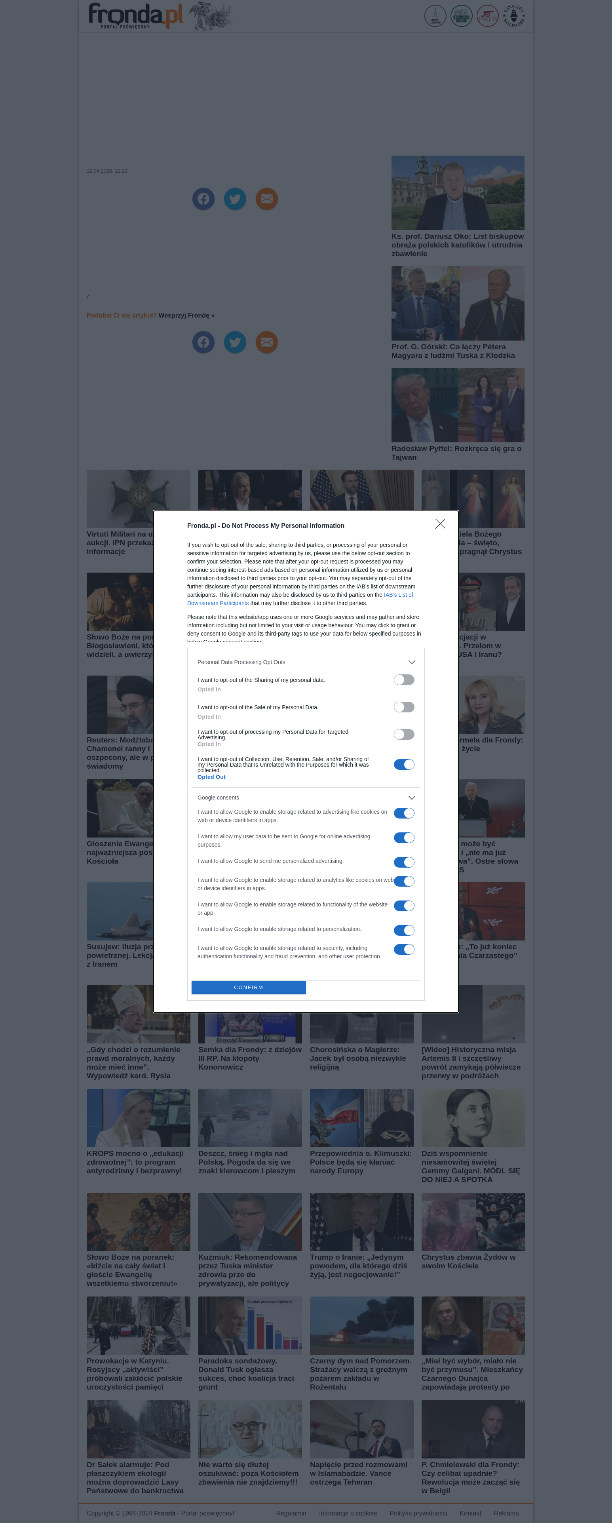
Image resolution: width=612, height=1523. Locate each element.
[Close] (442, 526)
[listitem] (306, 662)
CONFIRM (249, 987)
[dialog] (306, 762)
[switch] (404, 679)
